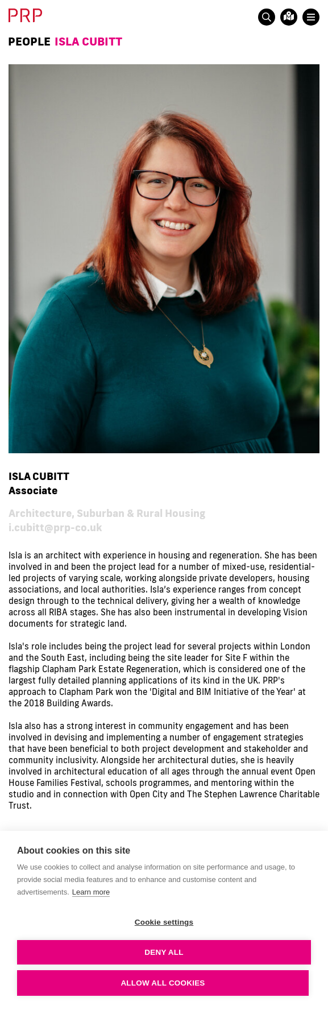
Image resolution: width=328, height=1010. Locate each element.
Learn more (91, 892)
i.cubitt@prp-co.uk (55, 527)
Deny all (163, 952)
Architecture (40, 513)
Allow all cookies (163, 983)
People (29, 41)
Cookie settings (164, 922)
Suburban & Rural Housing (141, 513)
